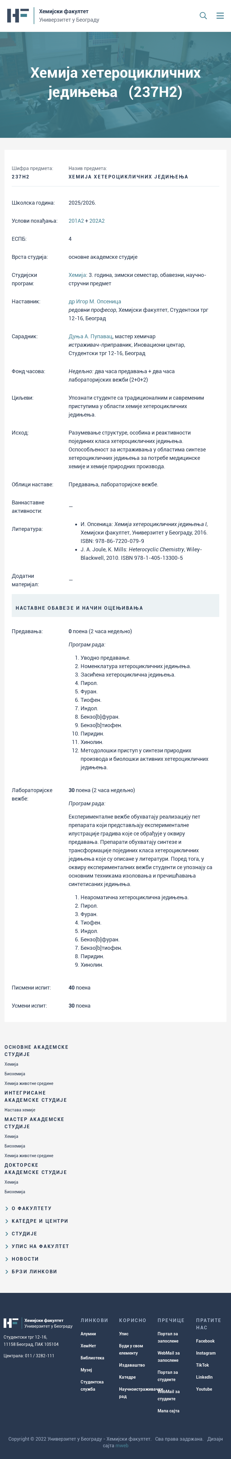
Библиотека (92, 1357)
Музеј (86, 1370)
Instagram (206, 1353)
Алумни (88, 1333)
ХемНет (88, 1345)
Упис (123, 1333)
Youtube (204, 1389)
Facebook (205, 1341)
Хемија (11, 1064)
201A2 (76, 221)
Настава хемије (20, 1109)
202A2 (97, 221)
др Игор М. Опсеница (95, 301)
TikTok (202, 1365)
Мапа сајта (169, 1410)
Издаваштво (132, 1365)
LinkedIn (204, 1377)
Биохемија (15, 1073)
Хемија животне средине (29, 1083)
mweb (122, 1445)
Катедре (127, 1377)
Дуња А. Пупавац (90, 336)
